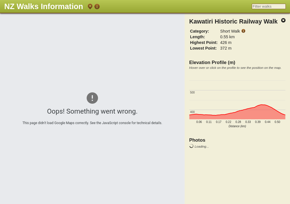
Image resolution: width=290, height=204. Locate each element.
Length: (197, 37)
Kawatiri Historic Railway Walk (233, 21)
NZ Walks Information (43, 6)
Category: (199, 31)
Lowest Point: (203, 48)
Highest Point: (204, 42)
